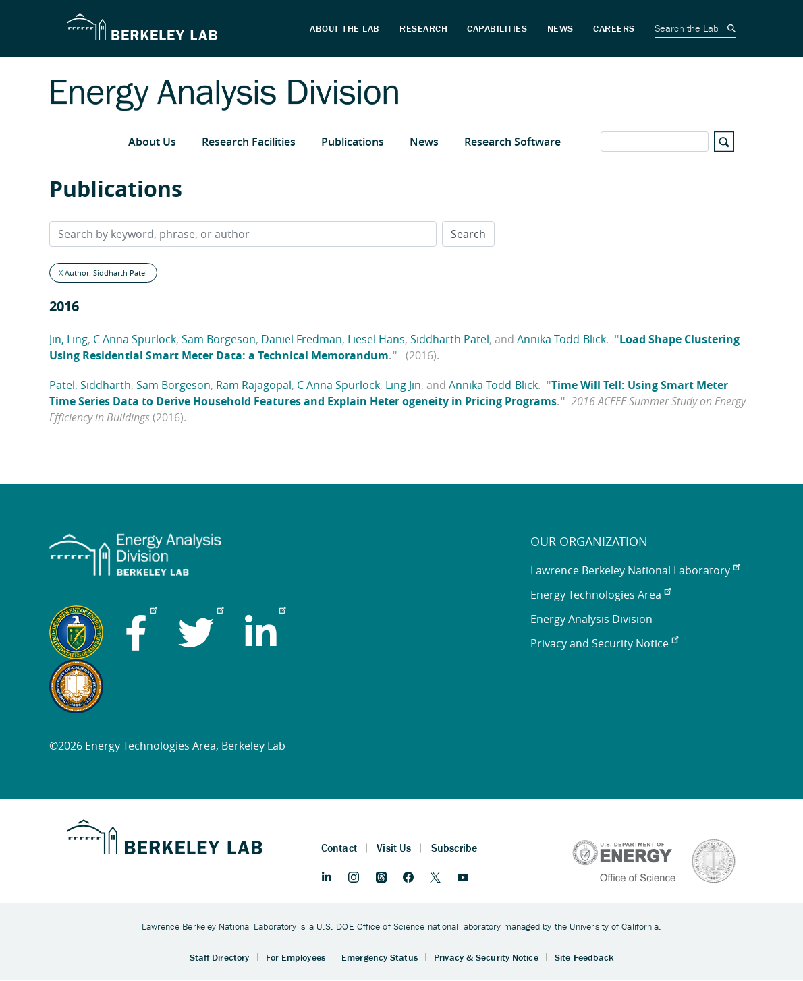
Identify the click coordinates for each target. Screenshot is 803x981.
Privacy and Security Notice (604, 643)
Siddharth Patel (449, 339)
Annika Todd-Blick (561, 339)
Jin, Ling (68, 339)
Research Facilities (249, 141)
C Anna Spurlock (134, 339)
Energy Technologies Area (600, 594)
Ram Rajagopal (254, 385)
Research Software (512, 141)
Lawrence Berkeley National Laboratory (635, 570)
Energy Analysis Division (591, 619)
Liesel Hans (376, 339)
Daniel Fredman (301, 339)
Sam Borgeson (219, 339)
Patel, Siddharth (90, 385)
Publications (352, 141)
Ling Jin (403, 385)
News (424, 141)
